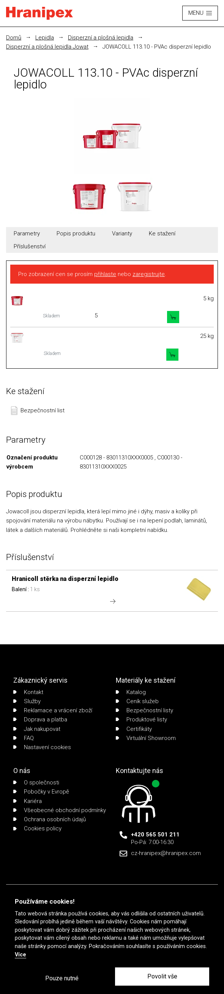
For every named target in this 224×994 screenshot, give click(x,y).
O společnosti (36, 782)
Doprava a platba (40, 719)
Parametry (27, 233)
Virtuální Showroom (146, 738)
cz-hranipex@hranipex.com (166, 853)
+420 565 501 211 (155, 834)
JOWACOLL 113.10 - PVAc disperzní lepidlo (157, 46)
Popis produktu (76, 233)
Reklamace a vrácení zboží (52, 710)
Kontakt (28, 692)
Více (20, 954)
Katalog (131, 692)
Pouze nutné (62, 978)
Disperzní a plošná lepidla (100, 37)
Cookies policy (37, 828)
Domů (13, 37)
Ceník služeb (137, 701)
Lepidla (44, 37)
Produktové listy (141, 719)
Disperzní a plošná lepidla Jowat (47, 46)
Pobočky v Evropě (41, 791)
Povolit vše (162, 976)
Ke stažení (162, 233)
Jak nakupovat (36, 729)
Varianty (122, 233)
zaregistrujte (149, 274)
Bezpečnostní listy (144, 710)
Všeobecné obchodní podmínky (59, 810)
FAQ (23, 738)
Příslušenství (30, 246)
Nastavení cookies (42, 747)
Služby (27, 701)
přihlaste (105, 274)
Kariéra (27, 801)
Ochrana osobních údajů (49, 819)
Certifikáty (134, 729)
